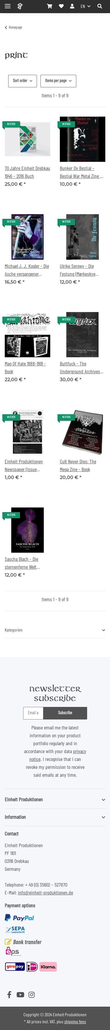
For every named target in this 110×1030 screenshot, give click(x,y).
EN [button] (83, 6)
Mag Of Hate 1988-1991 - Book (25, 367)
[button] (99, 6)
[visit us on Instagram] (31, 995)
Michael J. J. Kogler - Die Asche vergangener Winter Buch (27, 271)
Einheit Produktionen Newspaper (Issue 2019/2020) (24, 466)
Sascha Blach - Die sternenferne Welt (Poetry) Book (21, 564)
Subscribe (65, 713)
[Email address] (33, 713)
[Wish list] (61, 6)
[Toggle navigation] (8, 3)
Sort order (20, 81)
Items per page (56, 81)
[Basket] (49, 6)
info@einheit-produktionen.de (45, 893)
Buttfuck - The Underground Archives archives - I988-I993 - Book (80, 368)
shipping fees (75, 1021)
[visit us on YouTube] (20, 995)
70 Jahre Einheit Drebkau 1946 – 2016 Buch (27, 172)
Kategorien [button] (14, 630)
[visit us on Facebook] (9, 995)
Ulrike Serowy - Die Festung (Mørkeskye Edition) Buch (77, 271)
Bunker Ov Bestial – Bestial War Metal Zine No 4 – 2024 (82, 173)
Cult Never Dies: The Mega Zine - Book (78, 465)
